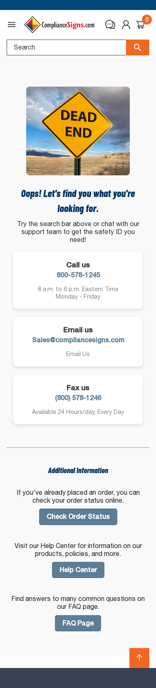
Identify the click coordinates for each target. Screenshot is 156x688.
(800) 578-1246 (78, 398)
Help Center (78, 570)
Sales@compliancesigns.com (78, 340)
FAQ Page (78, 623)
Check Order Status (78, 516)
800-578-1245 (78, 275)
